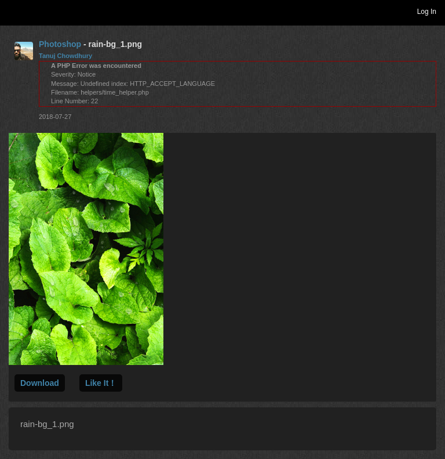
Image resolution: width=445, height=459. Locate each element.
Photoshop (60, 44)
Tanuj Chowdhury (65, 55)
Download (39, 383)
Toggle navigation (14, 11)
